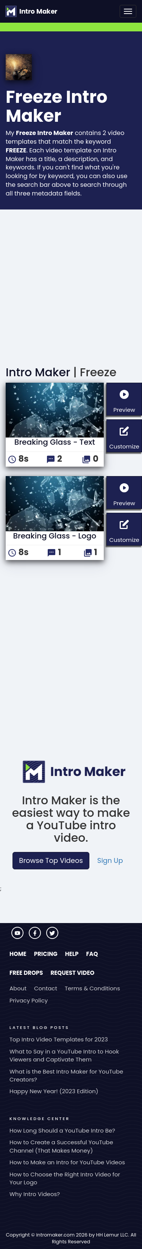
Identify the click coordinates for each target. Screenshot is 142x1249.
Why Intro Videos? (34, 1194)
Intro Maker (38, 372)
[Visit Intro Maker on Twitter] (52, 937)
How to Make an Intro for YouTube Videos (67, 1162)
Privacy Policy (28, 1000)
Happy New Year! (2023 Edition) (53, 1091)
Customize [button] (125, 435)
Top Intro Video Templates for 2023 (58, 1039)
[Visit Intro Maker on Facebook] (35, 937)
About (18, 988)
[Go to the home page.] (31, 11)
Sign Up (110, 860)
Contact (45, 988)
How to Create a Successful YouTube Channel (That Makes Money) (61, 1146)
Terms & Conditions (92, 988)
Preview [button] (127, 398)
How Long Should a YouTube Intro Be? (62, 1130)
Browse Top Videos (51, 860)
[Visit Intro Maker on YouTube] (18, 937)
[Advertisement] (71, 284)
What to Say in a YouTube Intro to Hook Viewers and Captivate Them (64, 1055)
